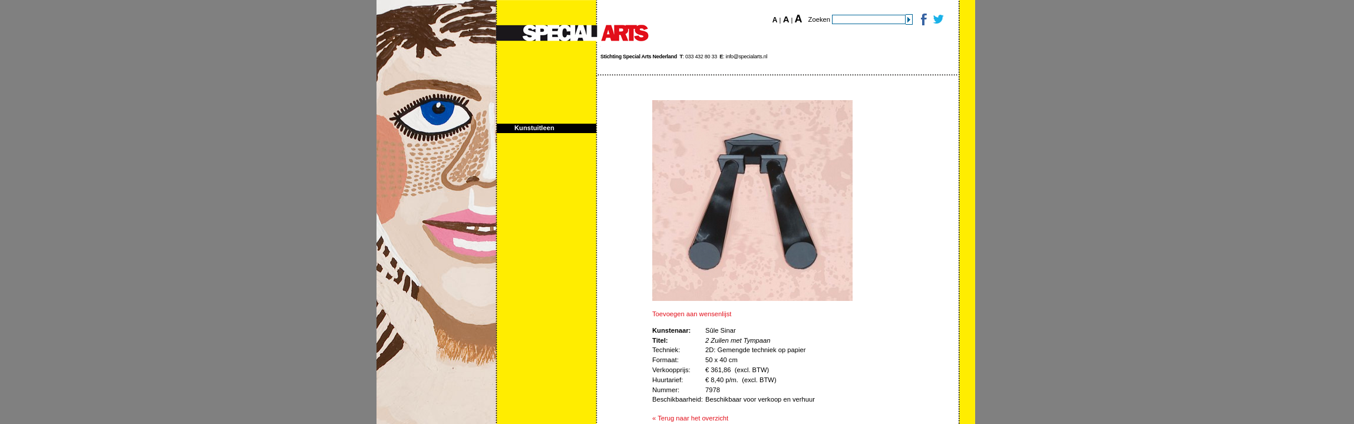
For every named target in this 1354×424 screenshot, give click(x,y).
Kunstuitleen (534, 127)
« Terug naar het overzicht (690, 418)
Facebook (923, 19)
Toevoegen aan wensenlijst (691, 313)
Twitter (937, 19)
